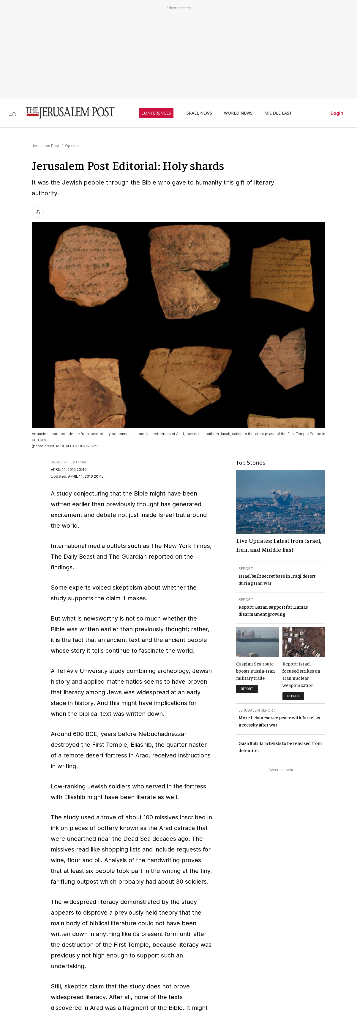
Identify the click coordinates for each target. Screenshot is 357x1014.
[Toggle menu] (12, 113)
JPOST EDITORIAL (72, 462)
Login (337, 113)
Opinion (72, 145)
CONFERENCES (156, 113)
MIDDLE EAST (278, 113)
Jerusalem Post (45, 145)
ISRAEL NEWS (198, 113)
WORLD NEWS (238, 113)
